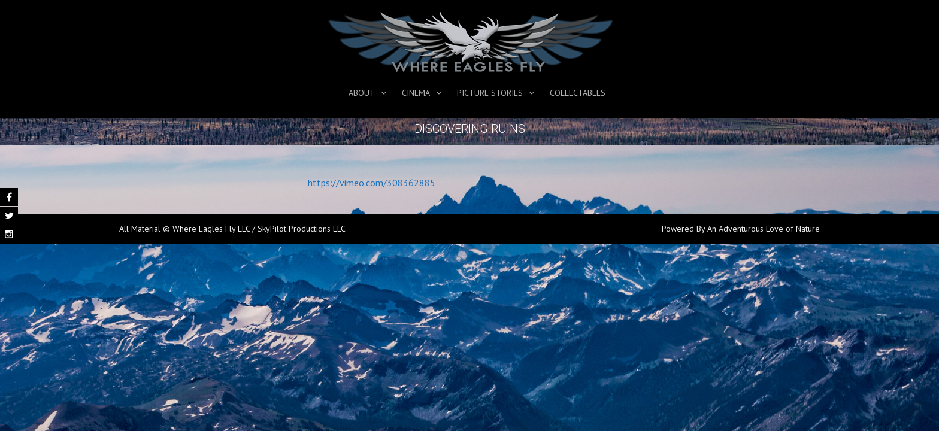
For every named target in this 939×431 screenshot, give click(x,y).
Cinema (416, 92)
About (362, 92)
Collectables (577, 92)
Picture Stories (490, 92)
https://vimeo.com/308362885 (371, 183)
